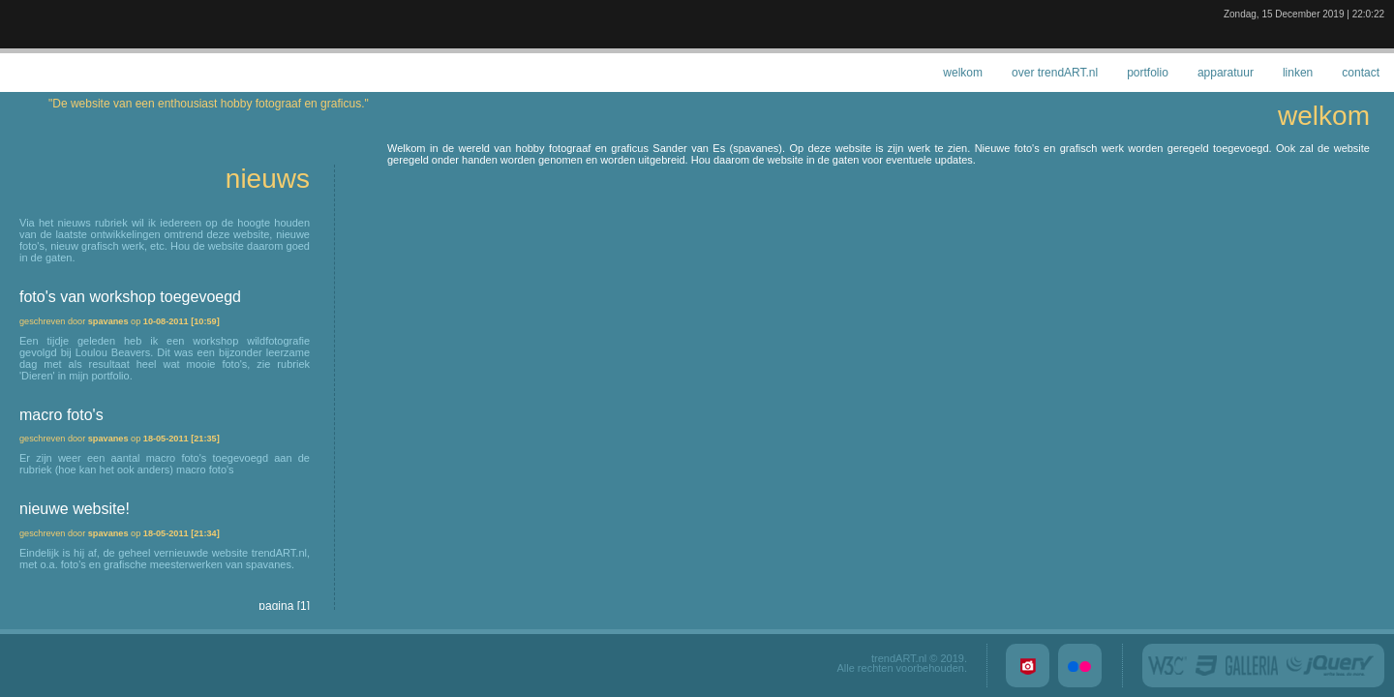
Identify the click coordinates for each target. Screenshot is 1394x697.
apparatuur (1225, 72)
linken (1298, 72)
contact (1360, 72)
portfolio (1147, 72)
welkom (963, 72)
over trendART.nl (1055, 72)
